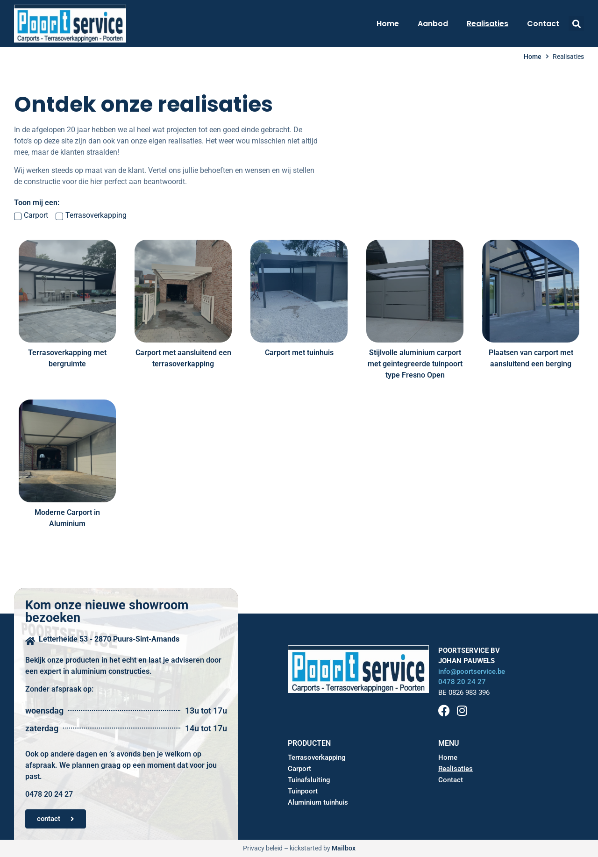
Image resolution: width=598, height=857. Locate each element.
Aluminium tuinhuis (318, 802)
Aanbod (433, 23)
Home (388, 23)
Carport (299, 768)
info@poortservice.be (471, 671)
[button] (576, 23)
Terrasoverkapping (317, 757)
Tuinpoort (303, 791)
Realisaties (487, 23)
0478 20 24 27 (462, 682)
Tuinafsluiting (309, 780)
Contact (543, 23)
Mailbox (344, 848)
